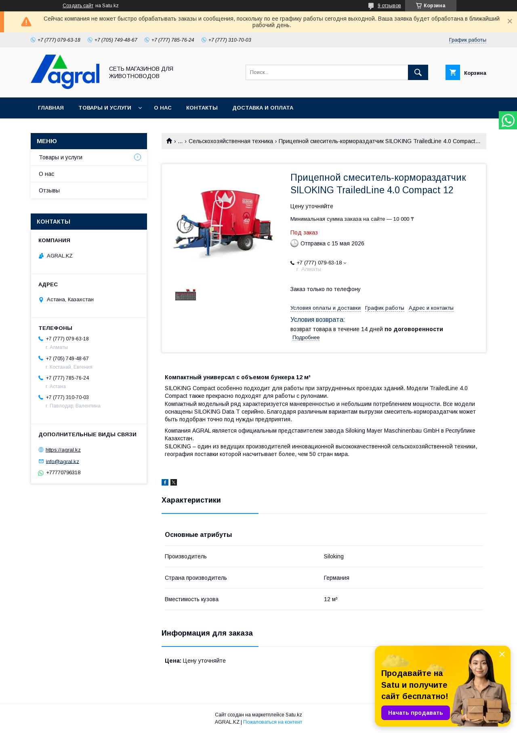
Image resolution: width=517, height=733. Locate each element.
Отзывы (49, 190)
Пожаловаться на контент (272, 722)
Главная (51, 108)
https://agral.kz (63, 450)
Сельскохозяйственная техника (231, 141)
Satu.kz (294, 715)
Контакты (202, 108)
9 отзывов (389, 5)
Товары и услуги (104, 108)
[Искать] (418, 72)
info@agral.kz (62, 461)
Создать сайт (78, 5)
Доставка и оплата (262, 108)
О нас (163, 108)
